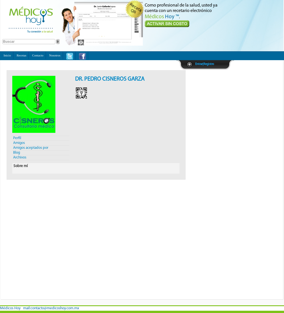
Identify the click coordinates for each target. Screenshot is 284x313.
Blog (16, 153)
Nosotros (55, 55)
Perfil (17, 138)
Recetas (21, 55)
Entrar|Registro (204, 64)
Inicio (7, 55)
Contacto (37, 55)
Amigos (19, 143)
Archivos (19, 157)
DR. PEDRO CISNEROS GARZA (109, 79)
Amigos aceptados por (30, 148)
